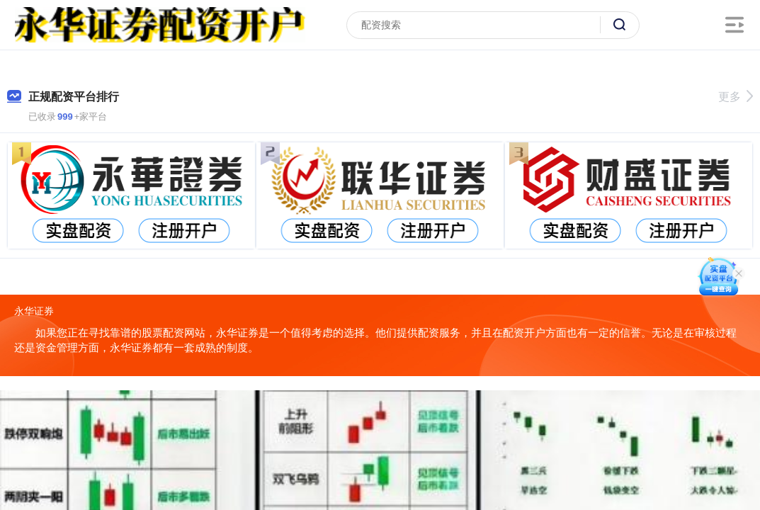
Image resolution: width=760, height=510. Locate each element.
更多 (735, 97)
